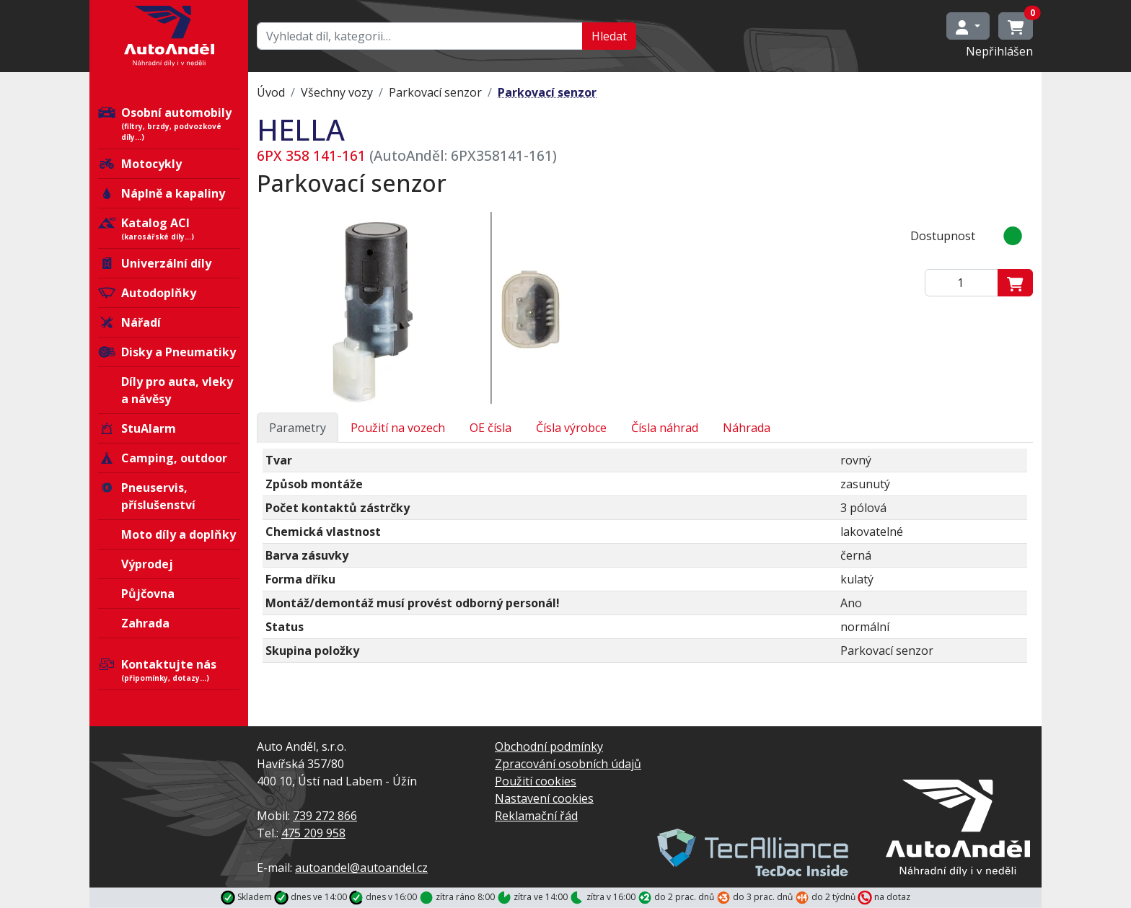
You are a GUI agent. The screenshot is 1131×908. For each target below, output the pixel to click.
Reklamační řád (536, 816)
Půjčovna (148, 593)
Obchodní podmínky (549, 746)
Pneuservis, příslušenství (146, 496)
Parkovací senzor (435, 92)
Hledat (609, 36)
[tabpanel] (645, 561)
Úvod (271, 92)
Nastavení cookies (544, 798)
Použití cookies (535, 781)
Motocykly (140, 164)
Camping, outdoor (162, 458)
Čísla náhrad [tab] (664, 428)
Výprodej (147, 564)
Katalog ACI (168, 228)
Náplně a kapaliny (161, 193)
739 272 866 (325, 816)
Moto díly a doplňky (178, 534)
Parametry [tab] (297, 428)
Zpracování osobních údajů (568, 764)
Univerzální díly (154, 263)
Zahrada (145, 623)
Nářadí (129, 322)
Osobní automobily (168, 124)
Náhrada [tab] (746, 428)
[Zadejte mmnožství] (962, 282)
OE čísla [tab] (490, 428)
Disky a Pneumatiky (167, 352)
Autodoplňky (147, 293)
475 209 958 (313, 833)
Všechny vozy (337, 92)
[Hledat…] (420, 36)
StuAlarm (137, 428)
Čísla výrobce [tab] (571, 428)
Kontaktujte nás (168, 670)
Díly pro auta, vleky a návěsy (177, 390)
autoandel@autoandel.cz (361, 868)
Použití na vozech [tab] (398, 428)
